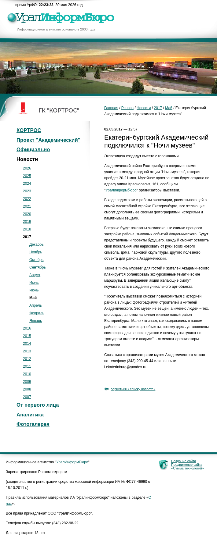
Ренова (127, 108)
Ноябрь (35, 252)
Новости (144, 108)
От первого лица (38, 405)
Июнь (34, 290)
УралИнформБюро (72, 462)
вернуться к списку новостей (133, 389)
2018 (27, 229)
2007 (27, 397)
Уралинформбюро (120, 190)
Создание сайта (183, 461)
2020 (27, 214)
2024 (27, 183)
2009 (27, 382)
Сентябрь (37, 267)
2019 (27, 221)
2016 (27, 328)
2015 (27, 336)
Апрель (35, 305)
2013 (27, 351)
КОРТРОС (29, 130)
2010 (27, 374)
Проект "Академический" (48, 140)
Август (34, 275)
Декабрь (36, 244)
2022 (27, 199)
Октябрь (36, 260)
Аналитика (30, 415)
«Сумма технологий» (187, 468)
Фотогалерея (33, 424)
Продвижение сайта (186, 464)
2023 (27, 191)
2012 (27, 359)
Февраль (36, 313)
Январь (35, 321)
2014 (27, 343)
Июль (34, 282)
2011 (27, 366)
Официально (33, 149)
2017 (158, 108)
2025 (27, 176)
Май (168, 108)
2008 (27, 389)
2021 (27, 206)
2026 (27, 168)
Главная (111, 108)
